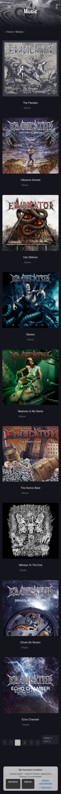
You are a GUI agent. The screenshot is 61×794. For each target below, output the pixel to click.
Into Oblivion (30, 257)
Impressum (46, 787)
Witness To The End (30, 565)
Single (23, 570)
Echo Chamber (30, 719)
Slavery (30, 334)
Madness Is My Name (30, 411)
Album (27, 108)
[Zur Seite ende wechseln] (37, 743)
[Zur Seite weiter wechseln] (31, 743)
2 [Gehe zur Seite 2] (24, 742)
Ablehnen (28, 781)
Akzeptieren (13, 781)
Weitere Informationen (45, 781)
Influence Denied (30, 180)
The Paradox (30, 102)
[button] (56, 3)
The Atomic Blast (30, 488)
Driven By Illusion (30, 642)
